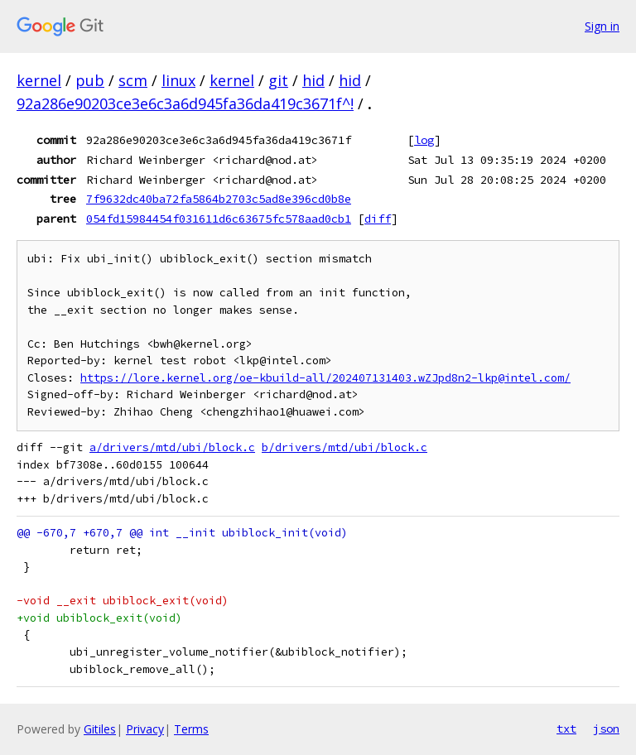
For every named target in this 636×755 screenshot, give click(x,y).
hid (313, 80)
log (424, 139)
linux (178, 80)
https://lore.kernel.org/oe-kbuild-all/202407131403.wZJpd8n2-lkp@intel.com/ (325, 378)
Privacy (145, 729)
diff (377, 218)
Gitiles (100, 729)
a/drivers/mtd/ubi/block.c (172, 447)
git (278, 80)
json (606, 728)
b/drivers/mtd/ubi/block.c (344, 447)
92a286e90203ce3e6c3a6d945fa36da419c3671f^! (185, 103)
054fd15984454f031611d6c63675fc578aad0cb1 (218, 218)
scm (132, 80)
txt (566, 728)
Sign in (602, 26)
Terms (191, 729)
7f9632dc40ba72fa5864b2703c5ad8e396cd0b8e (218, 198)
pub (89, 80)
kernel (39, 80)
